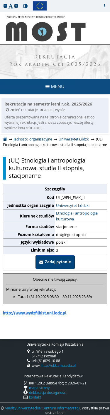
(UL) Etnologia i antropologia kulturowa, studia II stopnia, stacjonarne (47, 168)
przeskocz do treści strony (1, 1)
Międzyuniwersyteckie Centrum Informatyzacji (42, 408)
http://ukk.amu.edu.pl (58, 365)
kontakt (35, 397)
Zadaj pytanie (55, 262)
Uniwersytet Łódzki (74, 139)
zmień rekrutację (22, 109)
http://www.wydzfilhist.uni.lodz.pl (34, 313)
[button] (5, 6)
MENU (55, 86)
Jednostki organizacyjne (33, 139)
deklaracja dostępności (48, 392)
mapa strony (39, 387)
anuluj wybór (52, 109)
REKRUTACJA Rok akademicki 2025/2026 (55, 61)
